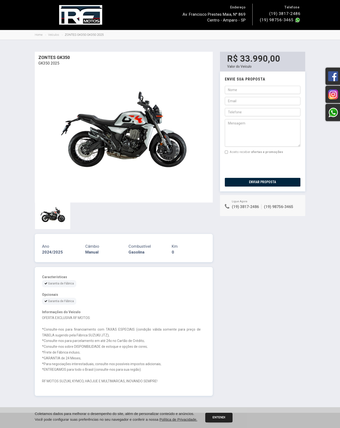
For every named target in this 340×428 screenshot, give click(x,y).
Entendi (218, 417)
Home (38, 34)
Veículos (53, 34)
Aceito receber (254, 152)
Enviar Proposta (262, 182)
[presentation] (261, 166)
